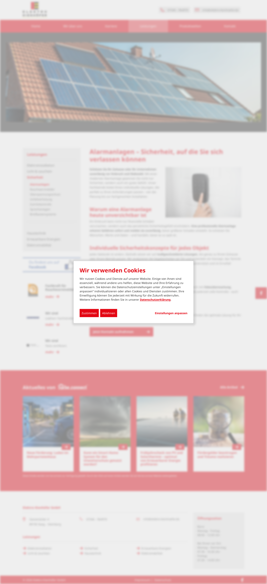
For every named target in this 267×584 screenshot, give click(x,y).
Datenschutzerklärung (155, 299)
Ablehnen (108, 313)
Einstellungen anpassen (171, 313)
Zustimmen (89, 313)
